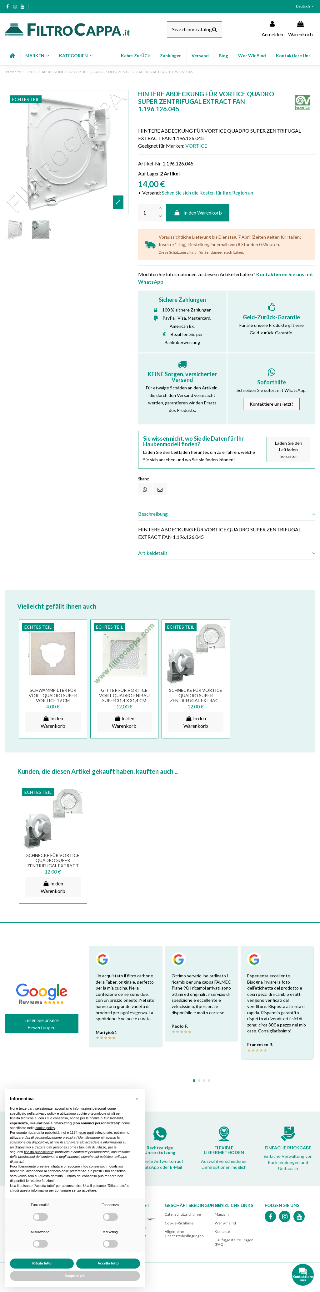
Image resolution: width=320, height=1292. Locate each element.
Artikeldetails (226, 553)
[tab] (226, 514)
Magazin (222, 1214)
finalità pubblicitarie (38, 1152)
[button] (37, 55)
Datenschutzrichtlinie (183, 1214)
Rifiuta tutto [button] (42, 1263)
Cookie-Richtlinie (179, 1223)
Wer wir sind (225, 1223)
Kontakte (222, 1231)
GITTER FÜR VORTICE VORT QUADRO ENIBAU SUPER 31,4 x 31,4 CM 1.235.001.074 (124, 697)
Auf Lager (148, 173)
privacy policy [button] (45, 1113)
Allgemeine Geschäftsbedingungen (184, 1233)
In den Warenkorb (197, 212)
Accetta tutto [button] (108, 1263)
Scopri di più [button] (75, 1276)
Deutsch (305, 6)
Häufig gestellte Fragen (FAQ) (234, 1242)
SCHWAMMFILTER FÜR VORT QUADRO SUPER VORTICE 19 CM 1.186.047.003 (53, 697)
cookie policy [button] (45, 1128)
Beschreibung (226, 514)
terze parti (86, 1132)
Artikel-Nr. (150, 163)
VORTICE (196, 146)
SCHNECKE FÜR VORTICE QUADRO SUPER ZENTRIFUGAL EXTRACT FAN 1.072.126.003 (195, 697)
